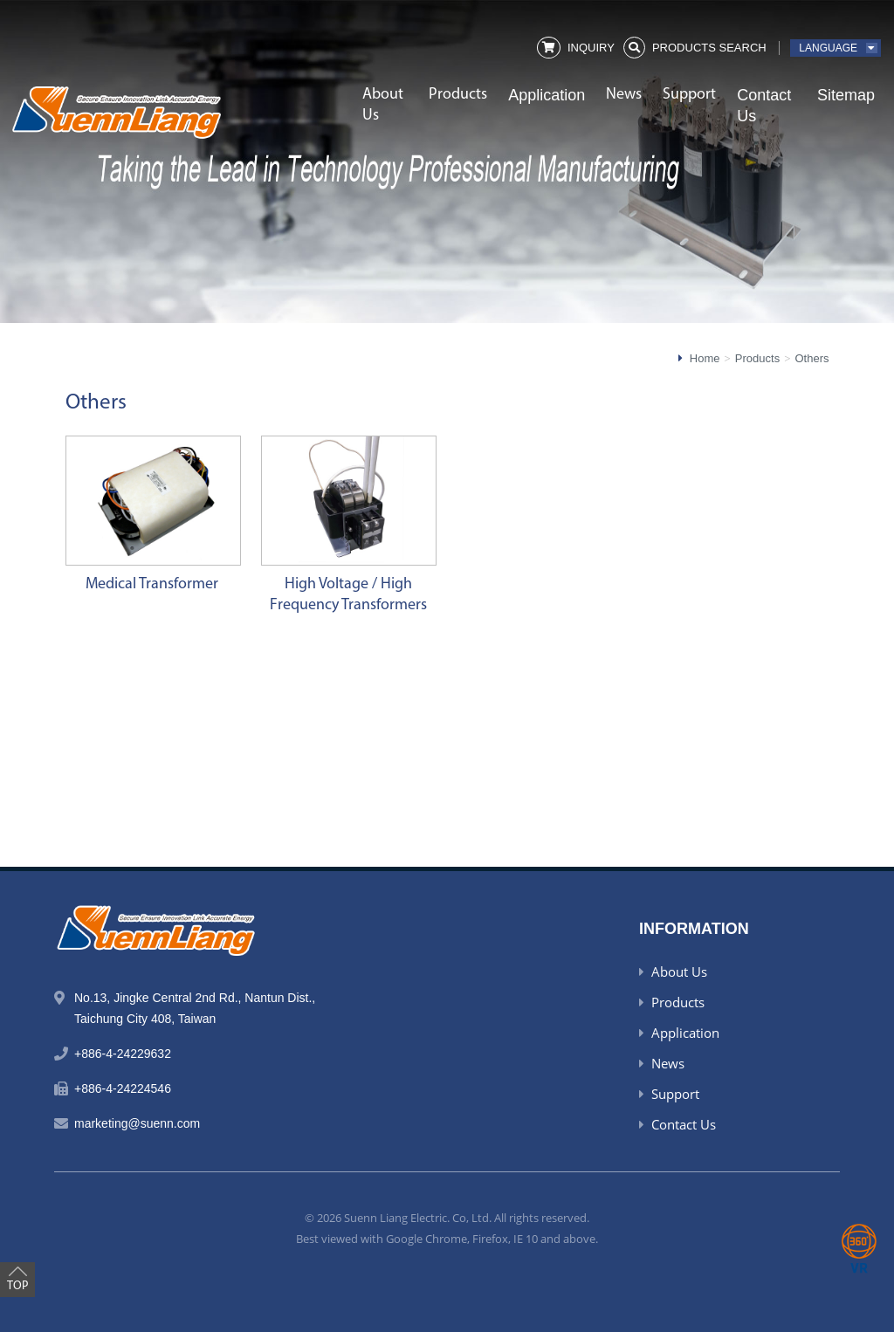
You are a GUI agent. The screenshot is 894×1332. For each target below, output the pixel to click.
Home (705, 358)
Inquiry (591, 47)
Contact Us (764, 105)
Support (689, 94)
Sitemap (846, 95)
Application (546, 95)
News (624, 94)
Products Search (709, 47)
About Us (382, 105)
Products (458, 94)
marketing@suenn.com (137, 1123)
